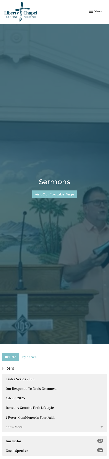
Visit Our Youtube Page (54, 194)
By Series (29, 357)
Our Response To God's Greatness (31, 388)
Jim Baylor (54, 441)
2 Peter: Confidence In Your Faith (30, 417)
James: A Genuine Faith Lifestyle (30, 407)
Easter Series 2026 (20, 379)
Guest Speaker (54, 450)
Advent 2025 (15, 398)
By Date (10, 357)
